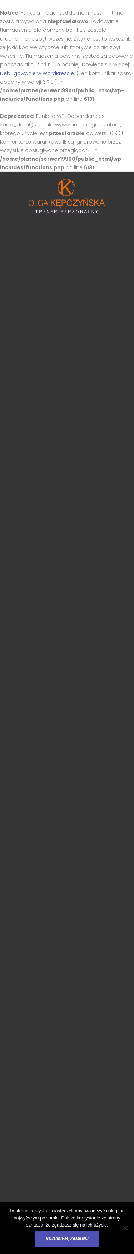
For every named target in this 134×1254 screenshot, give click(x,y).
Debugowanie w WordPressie (37, 72)
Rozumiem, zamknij (67, 1239)
